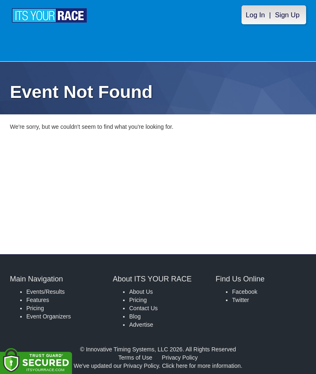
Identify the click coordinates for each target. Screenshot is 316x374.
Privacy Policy (180, 357)
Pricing (35, 308)
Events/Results (45, 291)
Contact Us (143, 308)
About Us (141, 291)
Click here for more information (201, 365)
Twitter (240, 300)
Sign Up (287, 15)
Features (37, 300)
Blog (135, 316)
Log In (255, 15)
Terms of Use (135, 357)
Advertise (141, 324)
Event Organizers (48, 316)
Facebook (244, 291)
